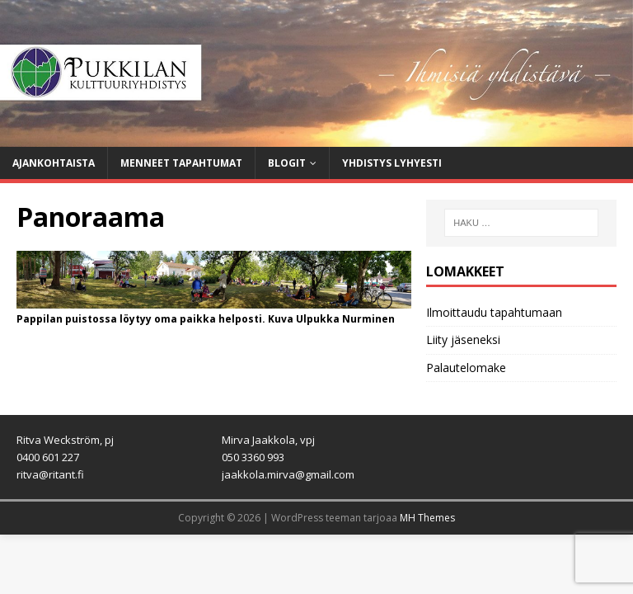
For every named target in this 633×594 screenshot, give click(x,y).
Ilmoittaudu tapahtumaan (494, 312)
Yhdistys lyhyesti (392, 163)
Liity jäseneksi (463, 339)
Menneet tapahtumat (181, 163)
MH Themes (427, 518)
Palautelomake (466, 367)
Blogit (287, 163)
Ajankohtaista (53, 163)
